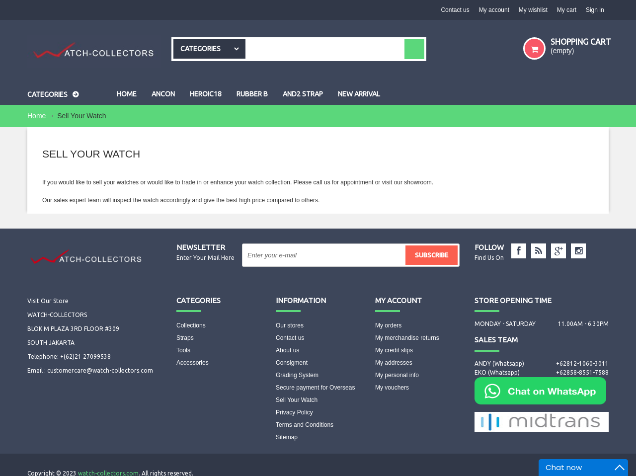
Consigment (292, 362)
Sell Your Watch (297, 400)
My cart (565, 9)
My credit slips (394, 350)
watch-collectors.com (108, 463)
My (398, 300)
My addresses (393, 362)
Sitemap (287, 437)
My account (492, 9)
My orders (388, 325)
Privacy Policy (294, 412)
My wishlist (531, 9)
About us (287, 350)
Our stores (290, 325)
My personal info (397, 375)
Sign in (594, 9)
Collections (191, 325)
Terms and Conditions (304, 424)
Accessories (192, 362)
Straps (185, 337)
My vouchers (392, 387)
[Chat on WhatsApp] (540, 390)
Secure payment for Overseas (315, 387)
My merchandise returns (407, 337)
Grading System (297, 375)
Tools (183, 350)
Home (37, 116)
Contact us (452, 9)
